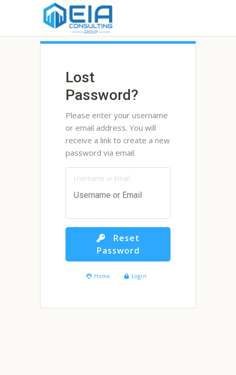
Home (98, 276)
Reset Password (118, 244)
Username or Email (102, 178)
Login (135, 276)
